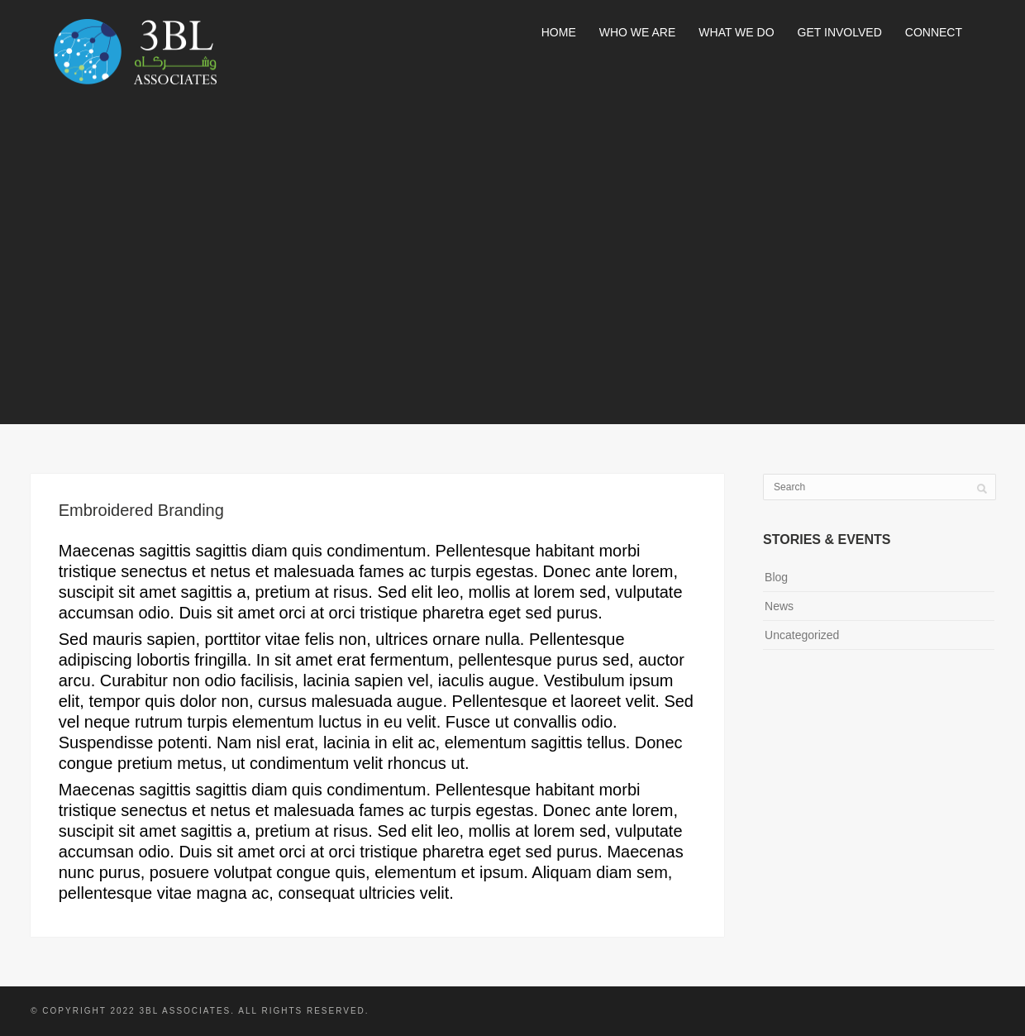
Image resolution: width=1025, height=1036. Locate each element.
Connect (933, 32)
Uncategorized (802, 635)
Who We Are (637, 32)
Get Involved (840, 32)
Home (558, 32)
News (779, 606)
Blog (776, 577)
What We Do (736, 32)
